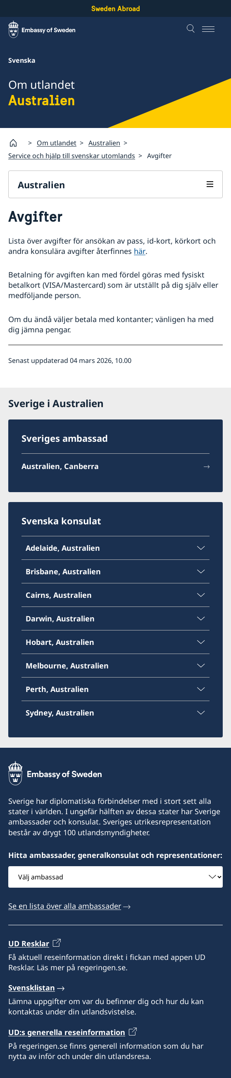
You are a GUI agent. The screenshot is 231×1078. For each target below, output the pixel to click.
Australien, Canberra (60, 466)
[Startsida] (16, 143)
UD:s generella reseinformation (66, 1032)
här (139, 251)
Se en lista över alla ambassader (64, 906)
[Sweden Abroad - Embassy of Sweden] (49, 29)
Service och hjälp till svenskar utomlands (71, 155)
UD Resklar (28, 943)
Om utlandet (56, 142)
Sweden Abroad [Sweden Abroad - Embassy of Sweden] (115, 8)
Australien (104, 142)
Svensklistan (31, 988)
